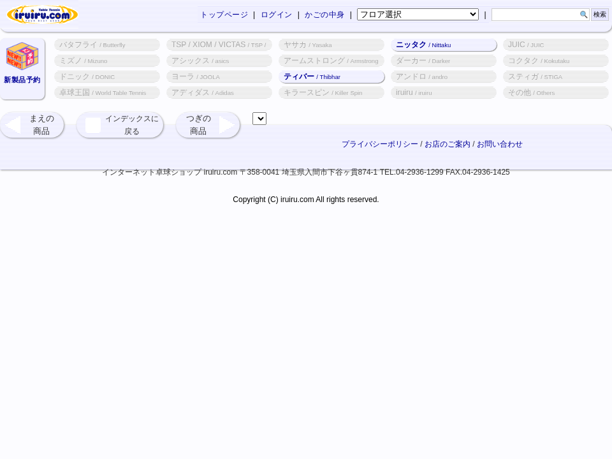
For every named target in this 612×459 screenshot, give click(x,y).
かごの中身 (325, 14)
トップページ (224, 14)
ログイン (277, 14)
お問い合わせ (500, 144)
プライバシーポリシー (380, 144)
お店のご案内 (447, 144)
